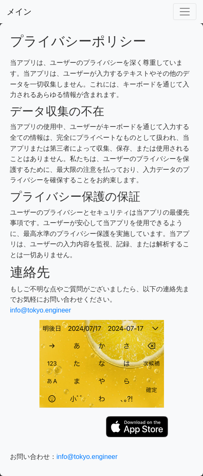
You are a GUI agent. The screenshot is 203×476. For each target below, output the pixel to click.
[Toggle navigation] (184, 11)
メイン (19, 11)
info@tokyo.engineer (40, 310)
